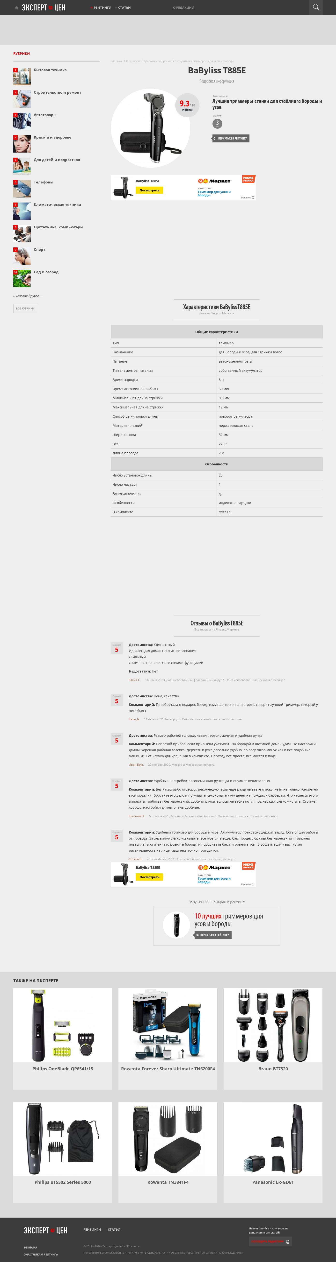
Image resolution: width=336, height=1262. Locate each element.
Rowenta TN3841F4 (168, 1182)
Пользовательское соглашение (103, 1252)
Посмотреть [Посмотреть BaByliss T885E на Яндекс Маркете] (150, 190)
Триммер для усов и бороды (214, 193)
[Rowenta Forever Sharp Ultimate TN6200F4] (167, 1025)
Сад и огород (46, 271)
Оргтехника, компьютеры (58, 226)
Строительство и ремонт (57, 92)
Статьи (124, 7)
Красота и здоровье (52, 137)
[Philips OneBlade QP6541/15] (62, 1025)
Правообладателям (230, 1252)
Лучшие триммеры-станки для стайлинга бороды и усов (267, 104)
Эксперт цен (44, 8)
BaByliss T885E (148, 181)
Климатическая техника (57, 204)
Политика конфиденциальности (147, 1252)
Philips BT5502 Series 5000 (63, 1182)
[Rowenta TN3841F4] (167, 1139)
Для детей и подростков (57, 159)
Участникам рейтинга (41, 1254)
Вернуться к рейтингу (230, 138)
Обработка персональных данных (193, 1252)
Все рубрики (25, 308)
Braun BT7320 (273, 1069)
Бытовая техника (50, 69)
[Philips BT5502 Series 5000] (62, 1139)
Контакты (133, 1246)
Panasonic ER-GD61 (273, 1182)
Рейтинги (102, 7)
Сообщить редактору (267, 1241)
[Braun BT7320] (273, 1025)
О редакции (183, 7)
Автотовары (45, 114)
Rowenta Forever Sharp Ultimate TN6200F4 (168, 1069)
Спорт (39, 249)
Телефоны (43, 182)
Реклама (30, 1247)
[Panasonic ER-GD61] (273, 1139)
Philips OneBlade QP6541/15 (62, 1069)
